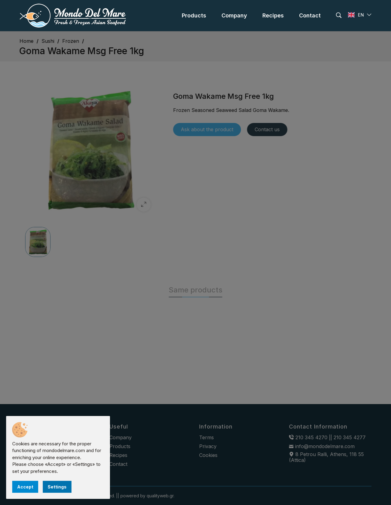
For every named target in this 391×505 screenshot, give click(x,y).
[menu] (194, 15)
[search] (339, 15)
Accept (25, 486)
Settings (57, 486)
